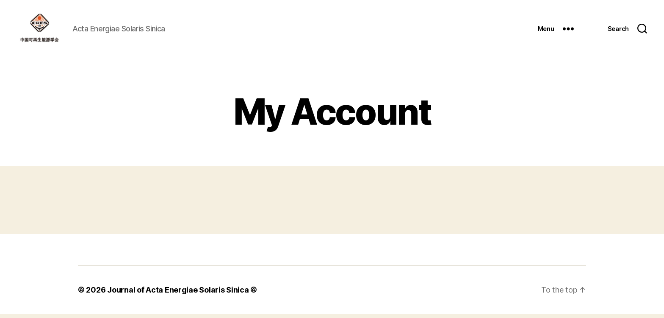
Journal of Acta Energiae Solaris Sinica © (182, 294)
